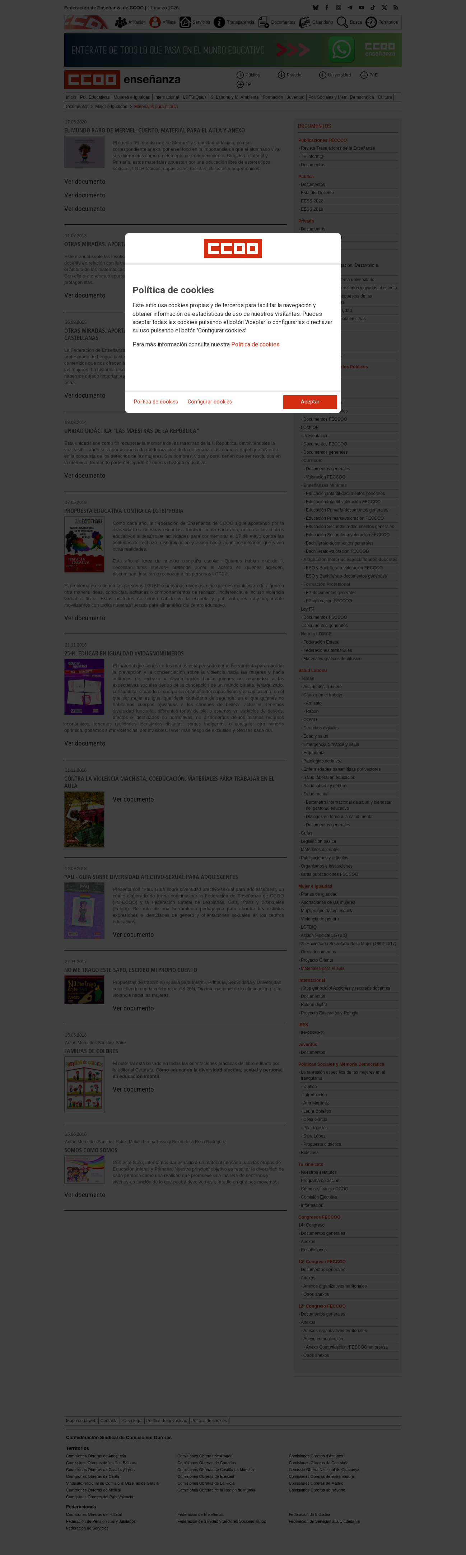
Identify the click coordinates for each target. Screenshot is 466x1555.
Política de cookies (255, 344)
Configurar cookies (210, 402)
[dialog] (233, 323)
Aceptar (310, 402)
